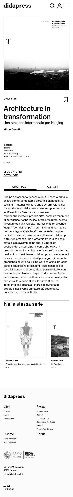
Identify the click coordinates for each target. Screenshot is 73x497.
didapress (14, 396)
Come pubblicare (10, 438)
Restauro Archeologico (45, 422)
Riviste (40, 407)
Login (7, 485)
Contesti (39, 415)
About (40, 434)
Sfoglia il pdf (13, 171)
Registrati (9, 488)
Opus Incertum (42, 418)
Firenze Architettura (44, 429)
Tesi (14, 98)
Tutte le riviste (42, 411)
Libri (7, 407)
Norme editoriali (10, 442)
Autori (6, 415)
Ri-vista (39, 425)
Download (11, 175)
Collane (6, 411)
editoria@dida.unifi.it (13, 474)
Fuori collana (9, 418)
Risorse (9, 434)
